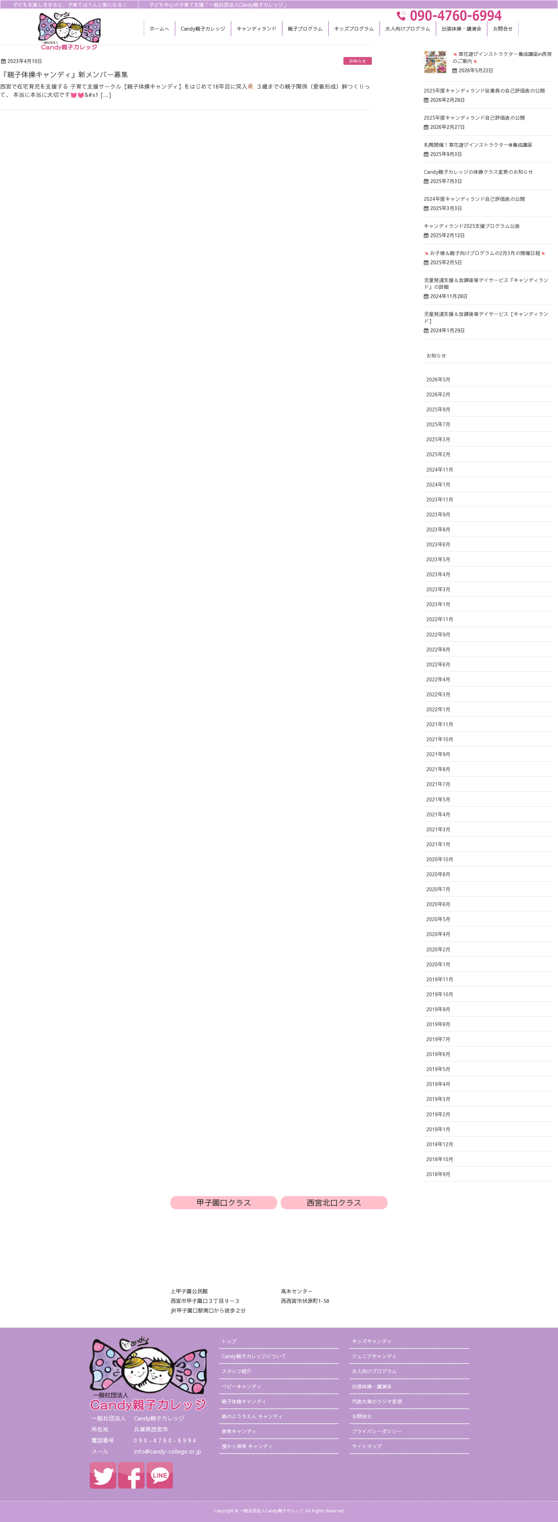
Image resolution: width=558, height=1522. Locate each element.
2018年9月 (438, 1174)
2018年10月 (439, 1159)
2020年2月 (438, 949)
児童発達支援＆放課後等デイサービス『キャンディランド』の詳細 (486, 283)
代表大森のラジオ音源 (377, 1401)
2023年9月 (438, 514)
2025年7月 (438, 424)
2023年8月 (438, 529)
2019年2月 (438, 1114)
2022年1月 (438, 709)
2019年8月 (438, 1024)
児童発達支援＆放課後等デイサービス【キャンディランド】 (486, 317)
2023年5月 (438, 559)
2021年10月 (439, 739)
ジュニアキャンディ (374, 1356)
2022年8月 (438, 649)
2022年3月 (438, 694)
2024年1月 (438, 484)
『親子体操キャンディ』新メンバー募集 (64, 74)
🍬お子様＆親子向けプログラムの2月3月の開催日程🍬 (485, 252)
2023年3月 (438, 589)
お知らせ (357, 61)
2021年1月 (438, 844)
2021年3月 (438, 829)
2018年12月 (439, 1144)
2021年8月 (438, 769)
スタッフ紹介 (237, 1371)
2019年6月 (438, 1054)
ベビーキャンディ (242, 1386)
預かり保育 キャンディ (247, 1446)
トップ (229, 1341)
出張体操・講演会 (372, 1386)
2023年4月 (438, 574)
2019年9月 (438, 1009)
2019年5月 (438, 1068)
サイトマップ (367, 1446)
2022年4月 (438, 679)
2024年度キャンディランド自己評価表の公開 (474, 198)
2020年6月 (438, 904)
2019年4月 (438, 1083)
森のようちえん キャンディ (252, 1416)
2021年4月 (438, 814)
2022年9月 (438, 634)
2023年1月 (438, 604)
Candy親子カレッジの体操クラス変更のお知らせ (478, 171)
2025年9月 (438, 409)
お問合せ (362, 1416)
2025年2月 (438, 454)
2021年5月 (438, 799)
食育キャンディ (239, 1431)
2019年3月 (438, 1098)
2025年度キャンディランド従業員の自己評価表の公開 (484, 90)
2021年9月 (438, 754)
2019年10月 (439, 994)
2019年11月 (439, 979)
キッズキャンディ (372, 1341)
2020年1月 (438, 964)
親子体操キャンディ (244, 1401)
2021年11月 (439, 724)
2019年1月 (438, 1129)
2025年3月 (438, 439)
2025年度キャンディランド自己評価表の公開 (474, 117)
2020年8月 (438, 874)
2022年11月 (439, 619)
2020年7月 (438, 889)
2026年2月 (438, 394)
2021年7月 (438, 784)
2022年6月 (438, 664)
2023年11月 (439, 499)
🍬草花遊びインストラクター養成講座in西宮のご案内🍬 (502, 57)
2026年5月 (438, 379)
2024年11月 (439, 469)
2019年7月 (438, 1039)
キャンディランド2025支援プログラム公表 (472, 225)
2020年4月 (438, 933)
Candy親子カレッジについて (254, 1356)
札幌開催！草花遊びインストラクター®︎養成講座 (478, 144)
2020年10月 (439, 859)
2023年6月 (438, 544)
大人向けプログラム (374, 1371)
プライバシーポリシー (377, 1431)
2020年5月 (438, 919)
